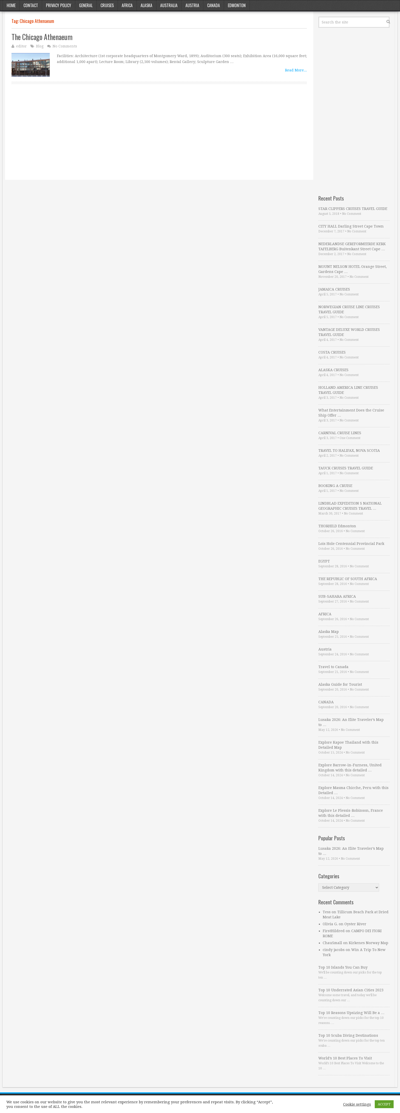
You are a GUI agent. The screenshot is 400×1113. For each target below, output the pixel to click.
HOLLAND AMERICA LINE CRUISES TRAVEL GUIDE (348, 390)
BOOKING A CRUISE (335, 486)
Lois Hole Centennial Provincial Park (351, 544)
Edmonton (237, 5)
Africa (127, 5)
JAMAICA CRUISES (334, 289)
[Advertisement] (159, 137)
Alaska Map (328, 632)
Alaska (146, 5)
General (86, 5)
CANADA (326, 702)
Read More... (296, 70)
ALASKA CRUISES (333, 370)
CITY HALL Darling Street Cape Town (351, 226)
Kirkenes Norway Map (368, 943)
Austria (192, 5)
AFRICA (324, 614)
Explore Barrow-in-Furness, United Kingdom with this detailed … (350, 767)
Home (11, 5)
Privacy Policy (58, 5)
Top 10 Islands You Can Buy (343, 967)
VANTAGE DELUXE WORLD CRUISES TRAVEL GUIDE (349, 332)
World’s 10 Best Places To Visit (345, 1058)
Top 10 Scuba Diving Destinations (348, 1035)
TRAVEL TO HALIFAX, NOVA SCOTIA (349, 450)
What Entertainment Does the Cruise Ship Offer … (351, 412)
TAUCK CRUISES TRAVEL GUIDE (345, 468)
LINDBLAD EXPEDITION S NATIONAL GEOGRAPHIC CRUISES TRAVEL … (350, 505)
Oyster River (355, 924)
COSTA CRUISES (332, 352)
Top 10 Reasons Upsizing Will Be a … (351, 1013)
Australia (169, 5)
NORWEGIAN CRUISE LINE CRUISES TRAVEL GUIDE (349, 309)
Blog (40, 46)
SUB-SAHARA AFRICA (337, 596)
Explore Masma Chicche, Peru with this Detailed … (353, 790)
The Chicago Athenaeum (41, 37)
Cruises (107, 5)
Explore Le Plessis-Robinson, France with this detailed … (350, 813)
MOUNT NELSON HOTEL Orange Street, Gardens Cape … (352, 269)
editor (21, 46)
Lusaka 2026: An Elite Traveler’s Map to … (351, 722)
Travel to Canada (333, 667)
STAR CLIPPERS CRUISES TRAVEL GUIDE (352, 209)
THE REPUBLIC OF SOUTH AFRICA (347, 579)
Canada (213, 5)
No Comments (65, 46)
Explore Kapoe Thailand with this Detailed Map (348, 744)
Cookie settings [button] (357, 1104)
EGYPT (324, 561)
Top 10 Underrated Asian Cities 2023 (350, 990)
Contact (30, 5)
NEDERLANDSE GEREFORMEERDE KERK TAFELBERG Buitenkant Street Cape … (352, 246)
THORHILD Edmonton (337, 526)
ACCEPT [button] (384, 1104)
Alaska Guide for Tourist (340, 684)
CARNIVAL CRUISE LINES (339, 433)
